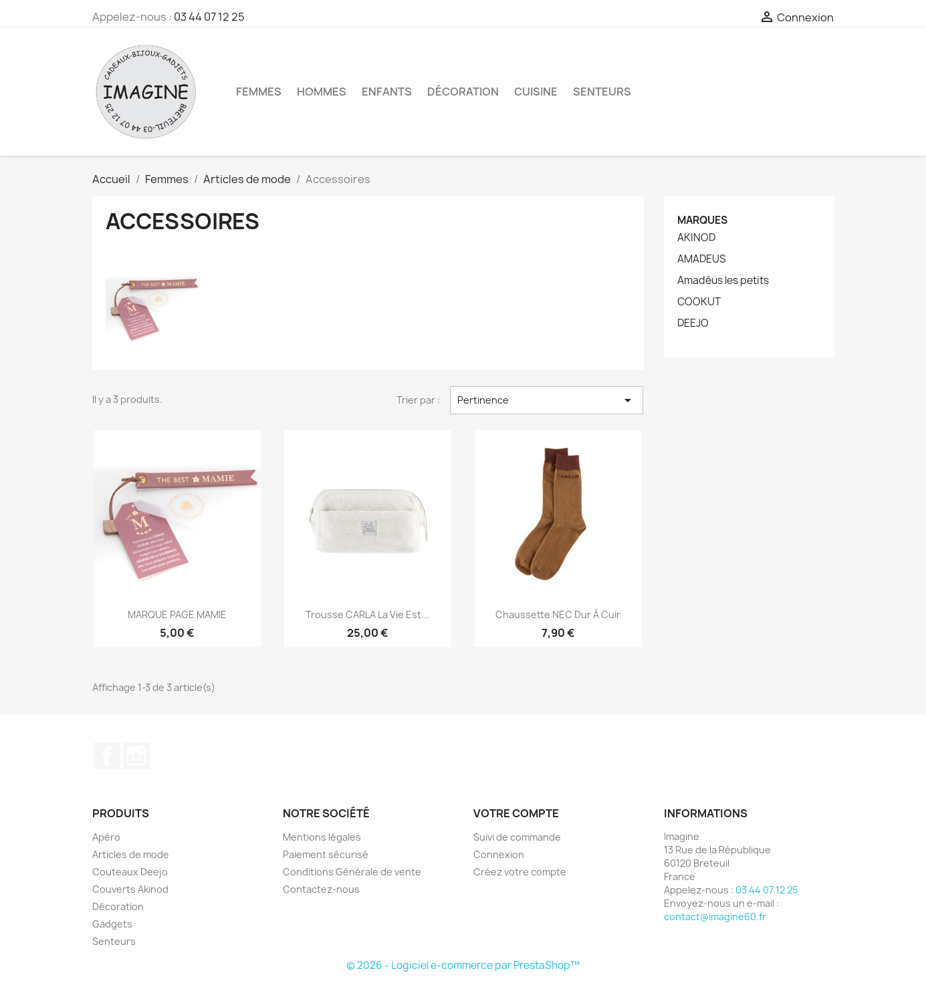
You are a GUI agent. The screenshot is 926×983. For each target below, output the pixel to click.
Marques (702, 220)
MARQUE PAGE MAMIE (177, 614)
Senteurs (602, 91)
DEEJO (693, 323)
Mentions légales (322, 837)
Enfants (387, 91)
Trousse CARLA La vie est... (367, 614)
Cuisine (536, 91)
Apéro (106, 837)
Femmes (258, 91)
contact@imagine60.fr (715, 916)
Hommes (321, 91)
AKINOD (696, 238)
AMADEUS (701, 259)
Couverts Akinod (130, 889)
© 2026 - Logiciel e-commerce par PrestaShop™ (463, 965)
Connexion (498, 854)
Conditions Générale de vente (352, 871)
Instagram (136, 755)
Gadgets (112, 924)
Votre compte (516, 813)
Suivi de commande (517, 837)
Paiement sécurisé (325, 854)
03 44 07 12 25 (209, 16)
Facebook (107, 755)
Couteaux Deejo (130, 871)
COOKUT (699, 302)
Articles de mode (130, 854)
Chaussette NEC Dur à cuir (557, 614)
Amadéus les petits (723, 280)
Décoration (463, 91)
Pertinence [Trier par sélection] (546, 400)
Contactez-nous (321, 889)
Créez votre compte (519, 871)
